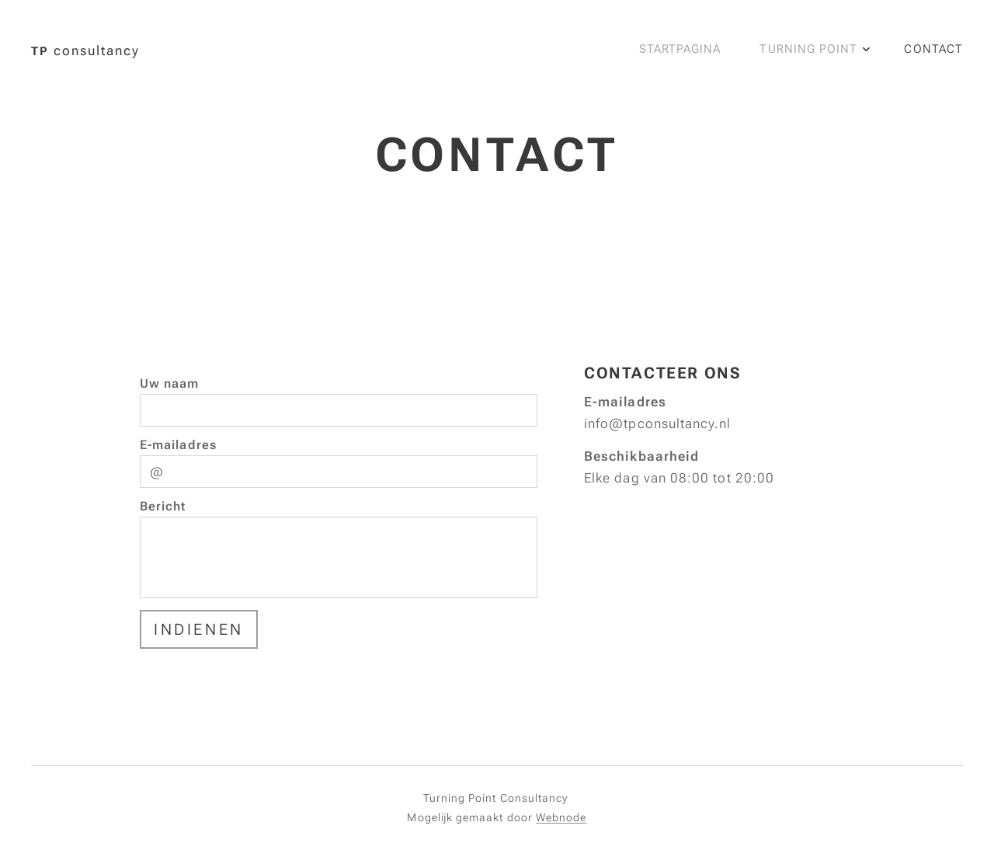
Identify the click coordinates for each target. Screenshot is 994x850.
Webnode (561, 817)
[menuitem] (864, 50)
